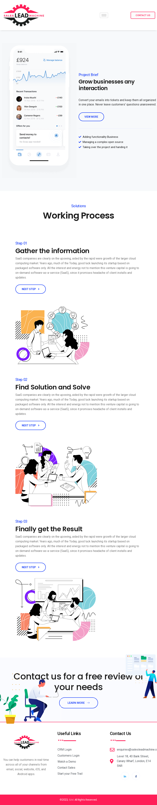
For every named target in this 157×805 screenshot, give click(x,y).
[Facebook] (136, 776)
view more (91, 116)
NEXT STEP (30, 289)
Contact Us (143, 15)
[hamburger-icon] (104, 15)
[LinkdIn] (125, 776)
